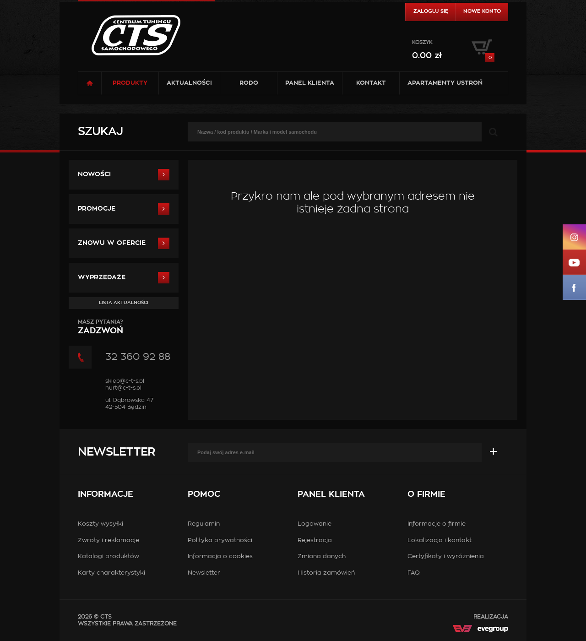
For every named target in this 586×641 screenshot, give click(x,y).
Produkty (130, 83)
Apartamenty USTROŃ (445, 83)
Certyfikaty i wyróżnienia (445, 557)
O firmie (426, 494)
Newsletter (116, 452)
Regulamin (204, 524)
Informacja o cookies (220, 557)
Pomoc (204, 494)
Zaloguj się (430, 11)
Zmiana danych (322, 557)
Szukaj (100, 131)
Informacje (105, 494)
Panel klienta (309, 83)
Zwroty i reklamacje (108, 540)
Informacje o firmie (436, 524)
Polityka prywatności (220, 540)
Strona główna (90, 83)
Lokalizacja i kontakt (439, 540)
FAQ (413, 573)
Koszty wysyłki (100, 524)
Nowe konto (482, 11)
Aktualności (189, 83)
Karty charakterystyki (111, 573)
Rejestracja (315, 540)
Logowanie (314, 524)
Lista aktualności (123, 302)
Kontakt (371, 83)
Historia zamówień (326, 573)
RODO (248, 83)
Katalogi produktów (108, 557)
